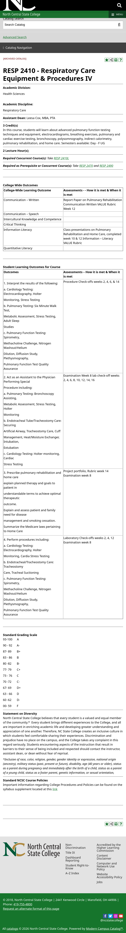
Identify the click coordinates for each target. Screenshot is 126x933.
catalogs (12, 929)
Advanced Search (15, 37)
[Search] (119, 5)
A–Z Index (72, 873)
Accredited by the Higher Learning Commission (109, 848)
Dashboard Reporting (73, 858)
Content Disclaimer (104, 857)
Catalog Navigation (19, 48)
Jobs (100, 882)
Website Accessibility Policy (109, 875)
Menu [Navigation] (117, 14)
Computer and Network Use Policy (107, 866)
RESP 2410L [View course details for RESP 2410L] (61, 158)
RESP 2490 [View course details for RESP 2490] (106, 166)
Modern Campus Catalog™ (104, 929)
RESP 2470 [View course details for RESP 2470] (86, 166)
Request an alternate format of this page (31, 909)
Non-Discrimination (75, 846)
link (54, 789)
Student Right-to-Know (77, 866)
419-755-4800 (22, 904)
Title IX (70, 853)
